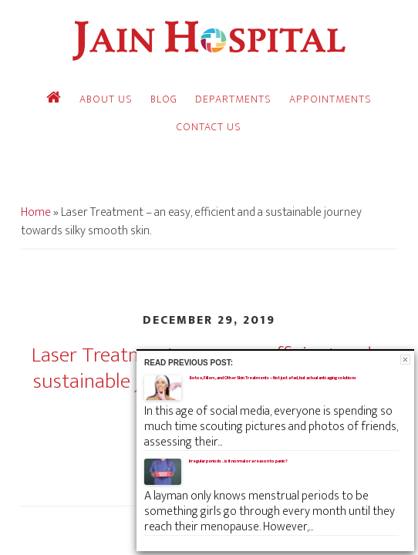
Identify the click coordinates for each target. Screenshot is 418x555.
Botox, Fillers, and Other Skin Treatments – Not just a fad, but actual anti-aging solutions (272, 378)
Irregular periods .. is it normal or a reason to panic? (238, 461)
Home (36, 212)
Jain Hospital (209, 41)
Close (405, 360)
